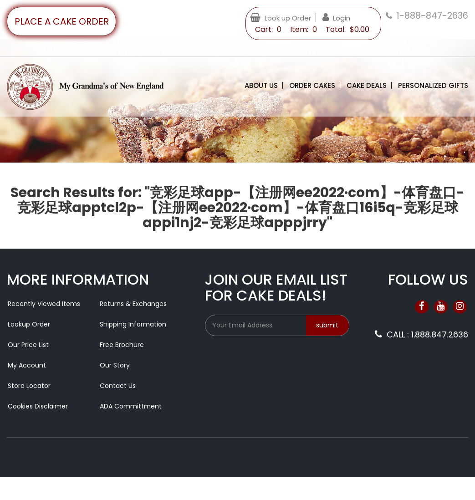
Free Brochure (122, 344)
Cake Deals (367, 85)
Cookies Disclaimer (38, 406)
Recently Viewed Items (44, 303)
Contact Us (118, 385)
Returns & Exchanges (133, 303)
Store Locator (29, 385)
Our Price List (28, 344)
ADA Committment (131, 406)
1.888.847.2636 (439, 334)
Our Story (115, 365)
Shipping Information (133, 324)
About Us (261, 85)
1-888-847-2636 (432, 16)
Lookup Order (29, 324)
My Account (27, 365)
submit (327, 325)
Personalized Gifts (433, 85)
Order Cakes (312, 85)
